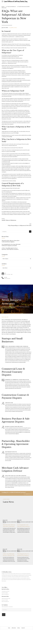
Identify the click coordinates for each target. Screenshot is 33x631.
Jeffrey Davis (14, 629)
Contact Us (23, 629)
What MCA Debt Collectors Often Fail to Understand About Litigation (9, 528)
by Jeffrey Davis (13, 27)
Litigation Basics (11, 6)
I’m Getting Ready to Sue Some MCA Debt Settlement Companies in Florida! (23, 528)
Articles (18, 629)
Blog (3, 6)
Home (9, 629)
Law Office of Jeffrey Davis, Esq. (16, 1)
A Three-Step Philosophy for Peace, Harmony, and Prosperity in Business (8, 557)
